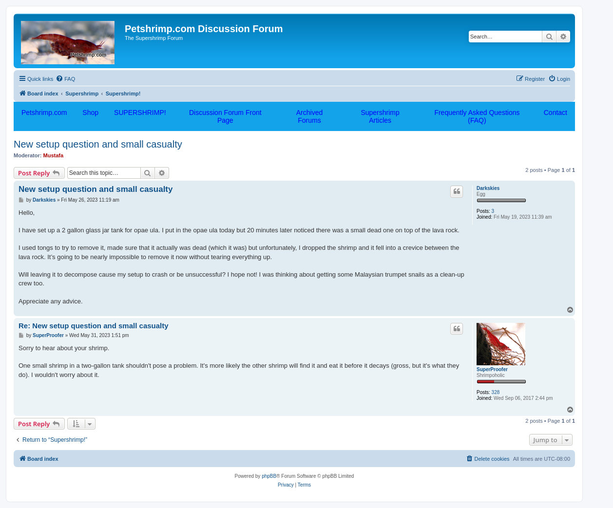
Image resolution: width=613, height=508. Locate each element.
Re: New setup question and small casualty (94, 325)
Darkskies (488, 188)
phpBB (269, 476)
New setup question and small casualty (98, 144)
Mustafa (53, 155)
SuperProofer (492, 369)
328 (496, 392)
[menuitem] (65, 79)
